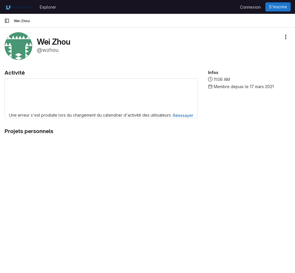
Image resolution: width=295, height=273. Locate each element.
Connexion (250, 7)
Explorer (48, 7)
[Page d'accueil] (19, 7)
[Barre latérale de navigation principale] (7, 20)
